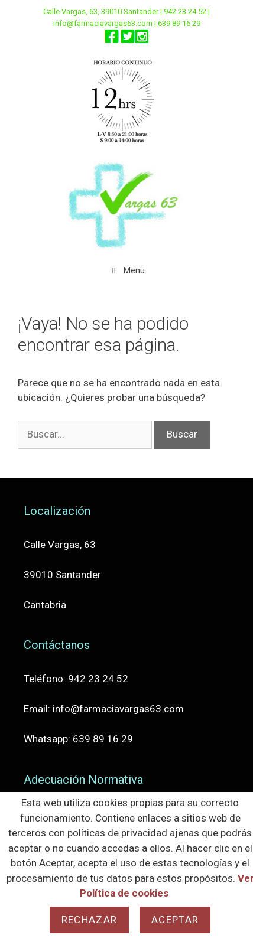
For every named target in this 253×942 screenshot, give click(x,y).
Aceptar (175, 919)
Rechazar (89, 919)
